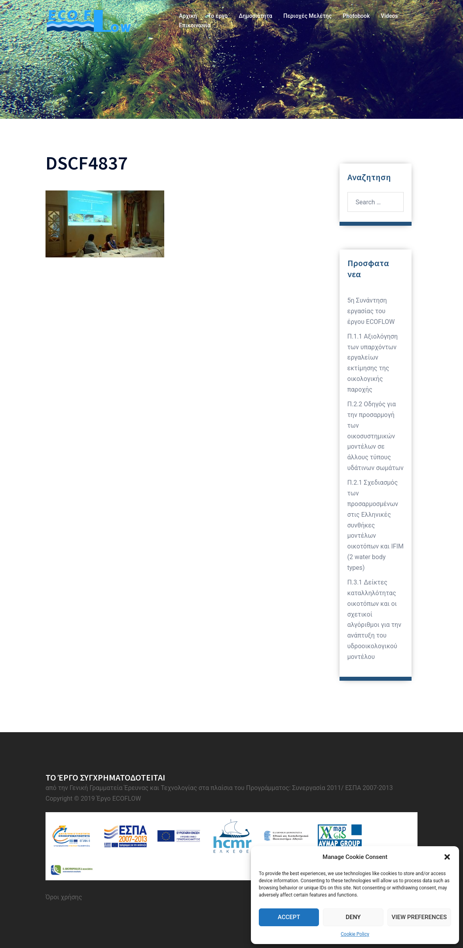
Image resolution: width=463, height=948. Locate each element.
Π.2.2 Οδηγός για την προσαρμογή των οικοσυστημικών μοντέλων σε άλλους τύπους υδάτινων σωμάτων (375, 436)
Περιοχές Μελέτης (307, 16)
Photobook (356, 16)
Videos (389, 16)
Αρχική (188, 16)
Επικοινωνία (195, 25)
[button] (447, 857)
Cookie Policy (355, 934)
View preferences (419, 917)
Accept (289, 917)
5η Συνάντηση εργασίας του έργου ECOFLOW (371, 311)
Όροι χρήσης (64, 897)
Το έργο (218, 16)
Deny (353, 917)
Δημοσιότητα (255, 16)
